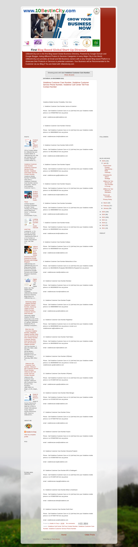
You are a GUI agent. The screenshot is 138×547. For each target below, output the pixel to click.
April (105, 163)
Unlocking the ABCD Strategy (107, 176)
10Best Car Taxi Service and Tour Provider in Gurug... (108, 183)
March (106, 203)
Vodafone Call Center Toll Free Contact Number (63, 526)
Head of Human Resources (35, 397)
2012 (103, 225)
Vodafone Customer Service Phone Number (62, 528)
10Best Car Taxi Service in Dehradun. (108, 190)
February (107, 205)
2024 (103, 214)
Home (63, 535)
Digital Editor (35, 280)
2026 (103, 161)
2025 (103, 212)
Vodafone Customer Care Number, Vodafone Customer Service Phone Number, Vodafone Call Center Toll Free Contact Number (66, 84)
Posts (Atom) (56, 539)
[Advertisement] (30, 101)
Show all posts (69, 75)
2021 (103, 220)
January (106, 208)
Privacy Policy (107, 199)
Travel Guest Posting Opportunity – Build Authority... (108, 169)
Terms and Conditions (107, 196)
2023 (103, 217)
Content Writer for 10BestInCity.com (35, 144)
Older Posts (90, 535)
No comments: (71, 523)
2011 (103, 228)
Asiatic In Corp (31, 432)
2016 (103, 222)
